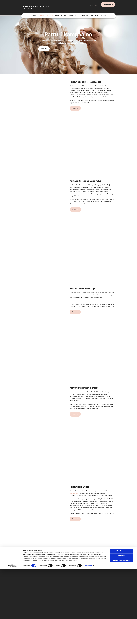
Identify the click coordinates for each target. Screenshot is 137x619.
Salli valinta (121, 373)
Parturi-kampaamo (46, 16)
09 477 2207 (57, 560)
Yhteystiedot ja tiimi (98, 16)
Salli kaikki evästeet (121, 368)
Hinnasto (72, 16)
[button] (108, 4)
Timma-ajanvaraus (59, 568)
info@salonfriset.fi (59, 565)
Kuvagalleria (84, 16)
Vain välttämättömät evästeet (121, 377)
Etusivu (33, 16)
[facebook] (89, 558)
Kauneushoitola (61, 16)
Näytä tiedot (88, 383)
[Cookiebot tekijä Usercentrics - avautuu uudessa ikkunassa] (12, 383)
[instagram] (89, 560)
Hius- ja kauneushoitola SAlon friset (36, 7)
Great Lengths (74, 493)
